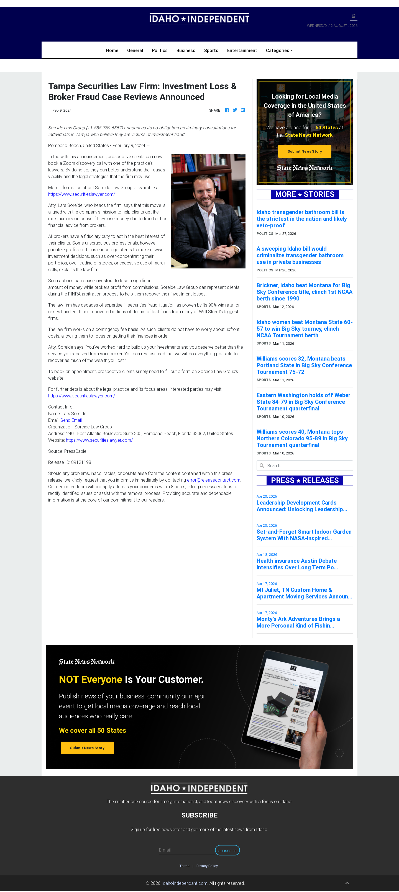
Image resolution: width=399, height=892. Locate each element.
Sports (211, 50)
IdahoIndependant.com (184, 883)
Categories (277, 50)
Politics (160, 50)
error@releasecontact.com (213, 480)
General (135, 50)
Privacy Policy (207, 865)
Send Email (71, 420)
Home (114, 50)
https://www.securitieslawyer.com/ (81, 194)
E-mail (165, 850)
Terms (184, 865)
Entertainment (242, 50)
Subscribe (227, 851)
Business (186, 50)
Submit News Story (305, 151)
